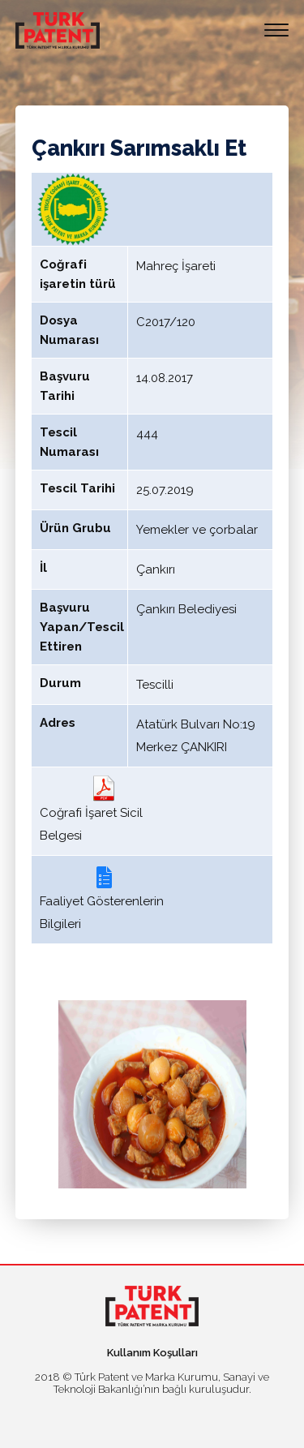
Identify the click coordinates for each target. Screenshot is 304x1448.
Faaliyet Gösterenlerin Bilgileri (102, 897)
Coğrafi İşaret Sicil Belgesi (91, 809)
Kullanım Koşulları (152, 1353)
